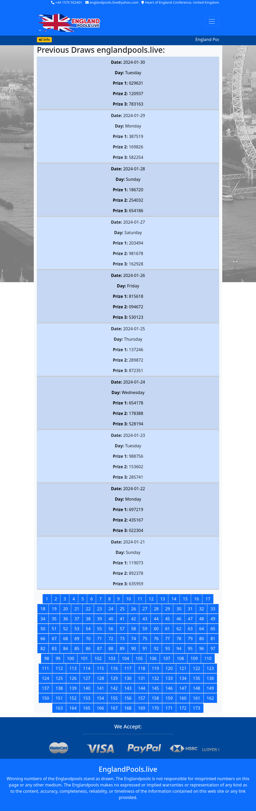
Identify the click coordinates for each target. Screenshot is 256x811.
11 (139, 599)
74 (133, 638)
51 (54, 629)
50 (43, 629)
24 (110, 609)
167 (114, 708)
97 (212, 648)
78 (178, 638)
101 (84, 658)
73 (122, 638)
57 (122, 629)
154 (100, 698)
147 (182, 688)
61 (167, 629)
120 (168, 668)
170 (155, 708)
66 (43, 638)
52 (65, 629)
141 (100, 688)
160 (182, 698)
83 (54, 648)
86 (88, 648)
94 (178, 648)
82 (43, 648)
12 (151, 599)
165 (86, 708)
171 (168, 708)
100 (70, 658)
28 (156, 609)
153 (86, 698)
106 (153, 658)
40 (110, 619)
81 (212, 638)
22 (88, 609)
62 (178, 629)
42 (133, 619)
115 (100, 668)
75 (144, 638)
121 (182, 668)
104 (125, 658)
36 (65, 619)
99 (57, 658)
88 (110, 648)
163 (59, 708)
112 (59, 668)
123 (210, 668)
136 (210, 678)
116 (114, 668)
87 (99, 648)
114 (86, 668)
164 (72, 708)
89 (122, 648)
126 (72, 678)
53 (76, 629)
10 (128, 599)
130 (127, 678)
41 (122, 619)
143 (127, 688)
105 (139, 658)
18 (43, 609)
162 (210, 698)
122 (196, 668)
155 (114, 698)
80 (201, 638)
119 (155, 668)
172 (182, 708)
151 (59, 698)
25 (122, 609)
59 (144, 629)
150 (45, 698)
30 (178, 609)
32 (201, 609)
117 (127, 668)
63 (190, 629)
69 (76, 638)
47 (190, 619)
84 (65, 648)
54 (88, 629)
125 (59, 678)
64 (201, 629)
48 (201, 619)
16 (196, 599)
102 (98, 658)
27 (144, 609)
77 (167, 638)
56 (110, 629)
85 (76, 648)
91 (144, 648)
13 (162, 599)
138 (59, 688)
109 (194, 658)
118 (141, 668)
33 (212, 609)
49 (212, 619)
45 (167, 619)
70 (88, 638)
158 (155, 698)
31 (190, 609)
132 (155, 678)
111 (45, 668)
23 (99, 609)
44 (156, 619)
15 (185, 599)
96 (201, 648)
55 (99, 629)
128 (100, 678)
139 (72, 688)
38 (88, 619)
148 (196, 688)
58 (133, 629)
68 (65, 638)
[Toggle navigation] (211, 21)
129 (114, 678)
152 (72, 698)
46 (178, 619)
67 (54, 638)
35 (54, 619)
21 (76, 609)
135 (196, 678)
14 (173, 599)
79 (190, 638)
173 (196, 708)
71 (99, 638)
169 (141, 708)
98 (46, 658)
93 (167, 648)
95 (190, 648)
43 (144, 619)
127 (86, 678)
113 (72, 668)
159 (168, 698)
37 (76, 619)
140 (86, 688)
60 (156, 629)
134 (182, 678)
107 (166, 658)
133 (168, 678)
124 (45, 678)
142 (114, 688)
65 (212, 629)
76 (156, 638)
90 (133, 648)
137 (45, 688)
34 (43, 619)
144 (141, 688)
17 (207, 599)
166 (100, 708)
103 (111, 658)
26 (133, 609)
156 (127, 698)
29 (167, 609)
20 (65, 609)
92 (156, 648)
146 (168, 688)
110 (207, 658)
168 (127, 708)
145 (155, 688)
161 (196, 698)
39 (99, 619)
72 (110, 638)
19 (54, 609)
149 (210, 688)
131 (141, 678)
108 (180, 658)
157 (141, 698)
